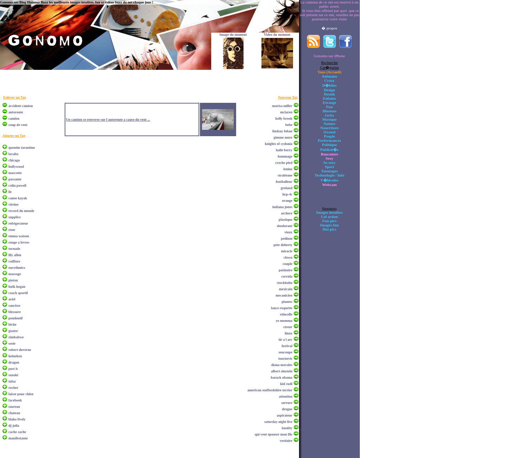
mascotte (15, 173)
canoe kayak (17, 198)
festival (286, 346)
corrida (286, 276)
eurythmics (16, 268)
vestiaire (286, 441)
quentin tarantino (21, 148)
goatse (13, 331)
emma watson (18, 236)
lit (10, 192)
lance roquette (281, 308)
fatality (286, 428)
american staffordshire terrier (269, 390)
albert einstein (281, 371)
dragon (13, 362)
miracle (286, 251)
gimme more (283, 137)
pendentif (15, 318)
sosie (11, 343)
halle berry (284, 150)
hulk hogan (16, 286)
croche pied (283, 163)
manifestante (18, 438)
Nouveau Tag (288, 97)
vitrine (13, 204)
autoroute (15, 112)
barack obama (281, 377)
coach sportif (18, 293)
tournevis (285, 358)
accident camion (20, 106)
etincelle (286, 314)
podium (286, 238)
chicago (14, 160)
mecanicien (283, 295)
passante (14, 179)
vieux (288, 232)
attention (285, 396)
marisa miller (282, 106)
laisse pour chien (20, 394)
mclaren (286, 112)
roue (11, 230)
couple (287, 264)
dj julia (13, 425)
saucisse (14, 305)
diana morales (281, 365)
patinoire (285, 270)
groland (286, 188)
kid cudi (286, 384)
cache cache (17, 432)
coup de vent (17, 125)
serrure (286, 403)
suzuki (13, 375)
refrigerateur (18, 223)
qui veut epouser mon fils (273, 434)
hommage (285, 156)
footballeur (284, 182)
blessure (14, 312)
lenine (287, 169)
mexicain (285, 289)
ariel (11, 299)
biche (12, 324)
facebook (15, 400)
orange (287, 201)
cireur (287, 327)
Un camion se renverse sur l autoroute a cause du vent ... (108, 119)
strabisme (285, 175)
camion (13, 118)
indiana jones (282, 207)
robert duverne (19, 350)
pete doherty (282, 245)
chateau (14, 413)
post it (13, 369)
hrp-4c (287, 194)
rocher (13, 388)
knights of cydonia (278, 144)
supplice (14, 217)
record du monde (21, 211)
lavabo (13, 154)
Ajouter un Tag (13, 136)
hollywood (16, 166)
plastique (285, 219)
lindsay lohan (282, 131)
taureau (14, 407)
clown (288, 257)
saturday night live (278, 422)
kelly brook (283, 118)
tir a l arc (285, 339)
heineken (15, 356)
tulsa (12, 381)
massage (14, 274)
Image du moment (233, 34)
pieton (13, 280)
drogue (287, 409)
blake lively (17, 419)
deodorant (284, 226)
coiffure (14, 261)
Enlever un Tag (14, 97)
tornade (14, 249)
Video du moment (277, 34)
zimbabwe (16, 337)
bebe (288, 125)
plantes (286, 302)
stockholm (284, 283)
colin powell (17, 185)
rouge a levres (18, 242)
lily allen (14, 255)
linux (288, 333)
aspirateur (284, 415)
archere (286, 213)
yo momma (284, 321)
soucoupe (285, 352)
